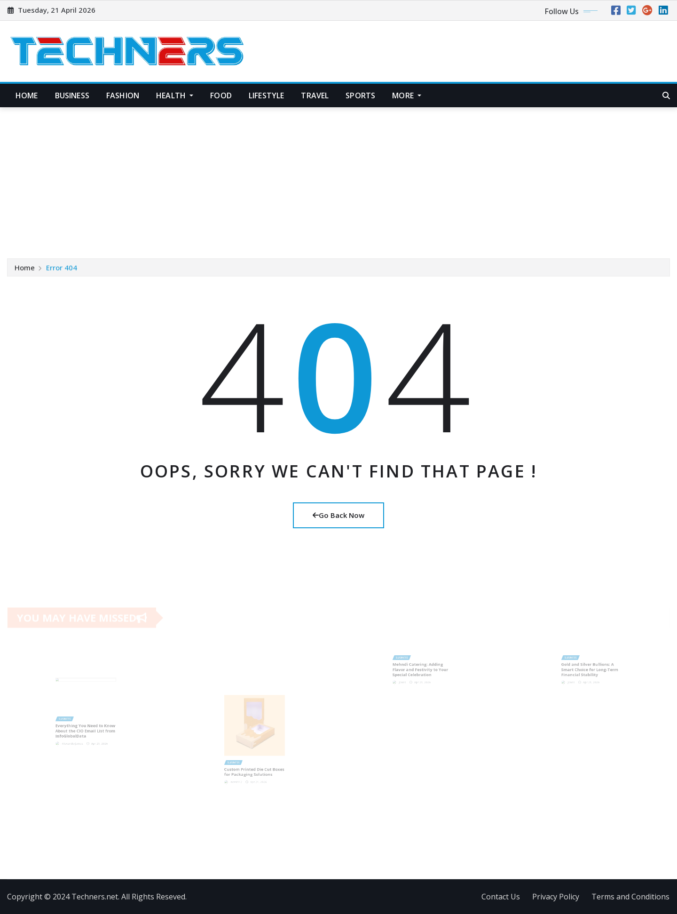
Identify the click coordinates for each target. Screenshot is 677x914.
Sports (360, 95)
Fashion (122, 95)
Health (174, 95)
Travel (315, 95)
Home (27, 95)
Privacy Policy (555, 896)
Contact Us (500, 896)
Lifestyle (266, 95)
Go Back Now (338, 515)
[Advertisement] (338, 178)
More (406, 95)
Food (221, 95)
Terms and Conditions (630, 896)
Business (72, 95)
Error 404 (61, 268)
